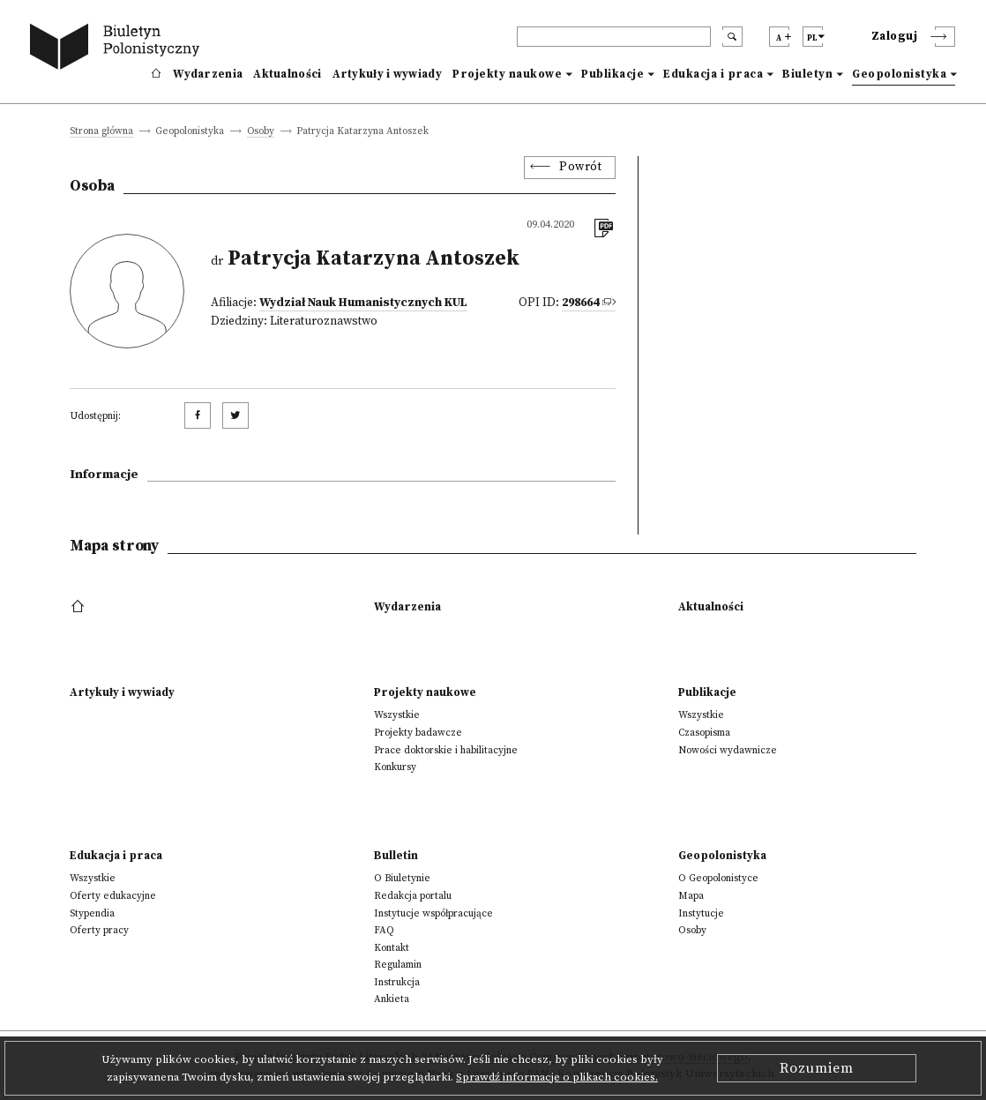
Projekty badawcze (418, 732)
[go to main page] (118, 49)
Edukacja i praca (713, 74)
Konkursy (395, 767)
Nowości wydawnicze (727, 750)
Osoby (260, 132)
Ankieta (391, 999)
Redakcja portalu (413, 895)
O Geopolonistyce (718, 878)
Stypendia (92, 913)
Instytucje (701, 913)
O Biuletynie (402, 878)
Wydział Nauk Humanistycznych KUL (363, 303)
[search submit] (732, 36)
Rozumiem (817, 1068)
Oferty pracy (99, 930)
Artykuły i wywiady (387, 74)
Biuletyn (807, 74)
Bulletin (396, 856)
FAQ (384, 930)
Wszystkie (397, 715)
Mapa (691, 895)
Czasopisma (704, 732)
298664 (580, 303)
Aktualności (287, 74)
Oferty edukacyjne (113, 895)
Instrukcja (397, 982)
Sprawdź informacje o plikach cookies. (557, 1077)
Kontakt (391, 947)
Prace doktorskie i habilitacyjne (446, 750)
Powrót (580, 167)
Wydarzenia (208, 74)
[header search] (614, 36)
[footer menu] (80, 606)
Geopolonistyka (899, 74)
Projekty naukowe (507, 74)
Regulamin (398, 964)
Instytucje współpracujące (433, 913)
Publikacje (612, 74)
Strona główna (101, 132)
